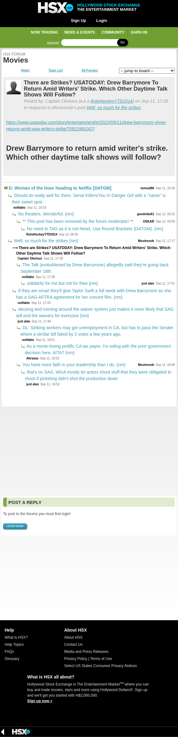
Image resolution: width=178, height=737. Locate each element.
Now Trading (44, 32)
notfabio (19, 207)
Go (123, 42)
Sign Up (78, 20)
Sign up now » (39, 701)
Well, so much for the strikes (114, 107)
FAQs (9, 651)
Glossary (12, 659)
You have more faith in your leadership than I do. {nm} (73, 364)
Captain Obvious (30, 258)
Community (113, 32)
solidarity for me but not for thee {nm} (62, 283)
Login (101, 20)
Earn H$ (139, 32)
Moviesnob (146, 241)
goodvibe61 (145, 214)
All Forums (90, 70)
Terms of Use (101, 659)
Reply (25, 70)
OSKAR (148, 221)
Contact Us (73, 644)
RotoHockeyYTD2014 (111, 101)
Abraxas (32, 358)
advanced (53, 42)
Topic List (56, 70)
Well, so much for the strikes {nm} (45, 240)
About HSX (73, 637)
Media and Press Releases (86, 651)
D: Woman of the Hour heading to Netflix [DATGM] (60, 188)
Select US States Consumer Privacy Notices (100, 666)
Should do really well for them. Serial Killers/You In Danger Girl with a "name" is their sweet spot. (89, 198)
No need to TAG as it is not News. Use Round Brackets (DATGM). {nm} (94, 228)
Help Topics (14, 644)
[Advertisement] (89, 451)
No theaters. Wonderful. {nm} (45, 213)
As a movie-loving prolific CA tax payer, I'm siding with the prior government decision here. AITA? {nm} (98, 349)
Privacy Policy (75, 659)
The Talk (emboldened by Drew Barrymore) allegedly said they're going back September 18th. (94, 268)
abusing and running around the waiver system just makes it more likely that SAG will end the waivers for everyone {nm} (95, 312)
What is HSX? (16, 637)
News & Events (79, 32)
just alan (148, 283)
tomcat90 (147, 188)
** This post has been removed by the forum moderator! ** (77, 221)
